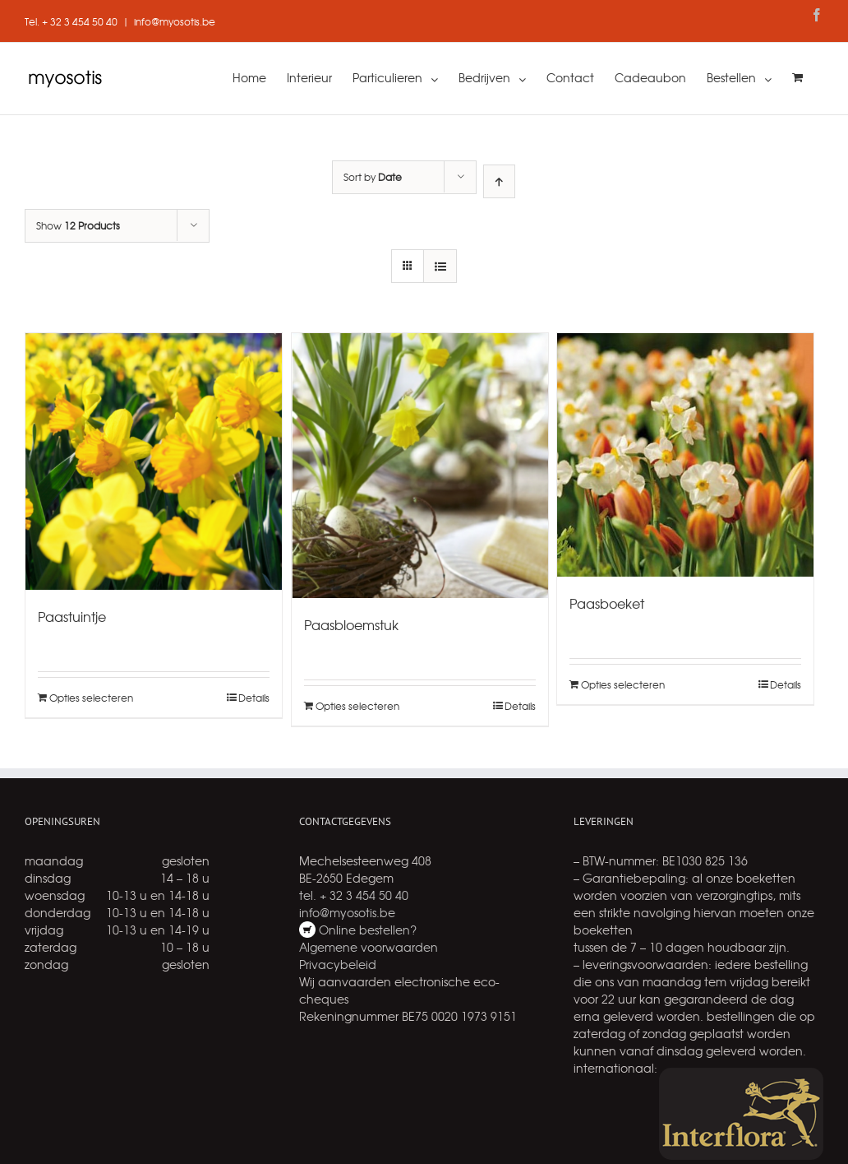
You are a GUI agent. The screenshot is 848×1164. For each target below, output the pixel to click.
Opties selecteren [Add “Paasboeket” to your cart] (623, 684)
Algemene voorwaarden (368, 947)
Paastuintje (72, 616)
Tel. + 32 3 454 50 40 (71, 21)
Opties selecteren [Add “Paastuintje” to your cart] (91, 697)
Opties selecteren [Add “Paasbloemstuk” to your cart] (357, 705)
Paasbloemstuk (351, 624)
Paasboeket (606, 603)
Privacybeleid (337, 964)
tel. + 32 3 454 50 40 (353, 895)
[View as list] (440, 266)
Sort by (372, 176)
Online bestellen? (366, 929)
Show (78, 225)
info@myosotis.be (174, 21)
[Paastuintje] (153, 461)
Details (254, 697)
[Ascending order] (499, 181)
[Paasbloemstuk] (420, 465)
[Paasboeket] (685, 455)
